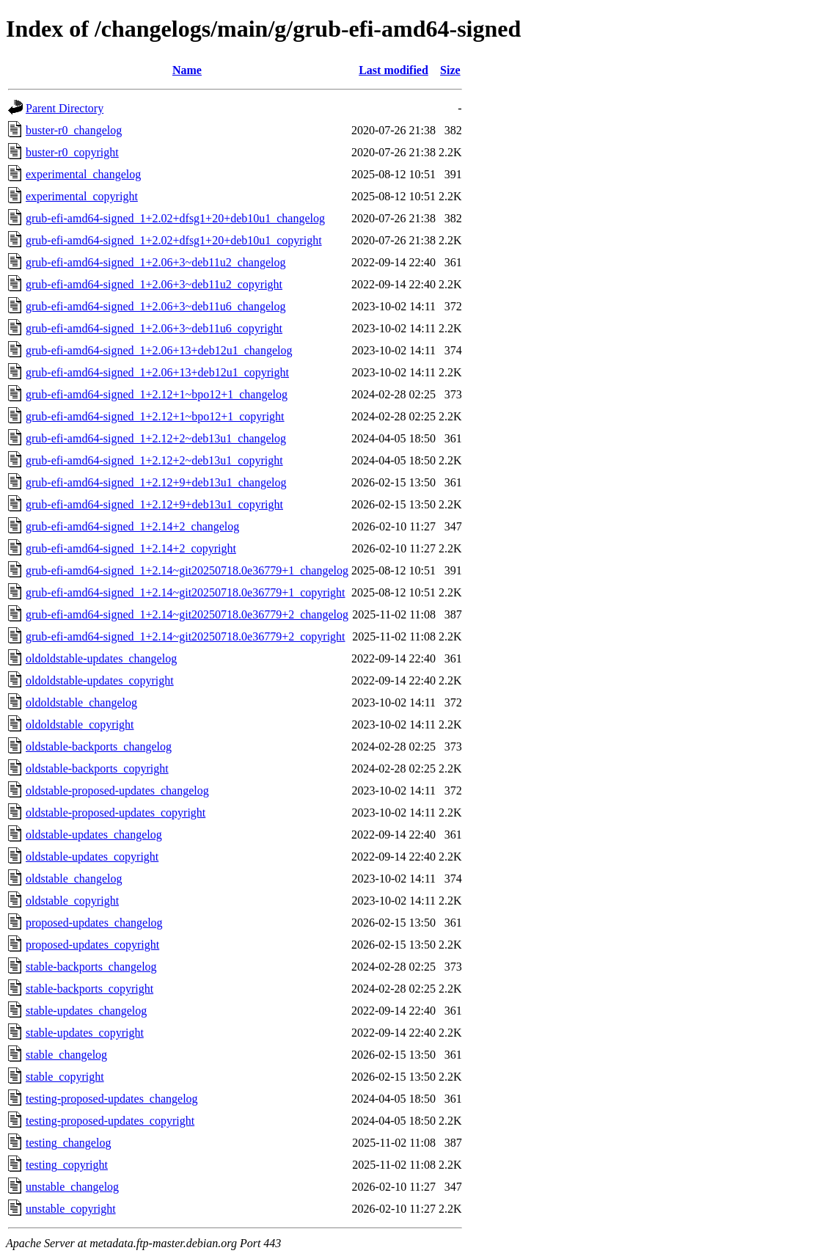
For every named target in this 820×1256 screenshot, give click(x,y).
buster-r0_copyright (72, 152)
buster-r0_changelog (74, 130)
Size (450, 70)
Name (187, 70)
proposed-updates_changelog (94, 922)
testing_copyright (67, 1164)
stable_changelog (66, 1054)
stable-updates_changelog (86, 1010)
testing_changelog (68, 1142)
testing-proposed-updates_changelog (112, 1098)
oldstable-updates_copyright (92, 856)
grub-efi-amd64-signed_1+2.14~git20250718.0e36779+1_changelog (187, 570)
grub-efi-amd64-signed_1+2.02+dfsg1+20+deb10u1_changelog (175, 218)
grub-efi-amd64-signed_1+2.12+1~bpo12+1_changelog (157, 394)
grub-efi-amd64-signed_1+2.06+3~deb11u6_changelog (155, 306)
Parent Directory (64, 108)
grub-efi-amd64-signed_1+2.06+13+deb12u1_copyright (157, 372)
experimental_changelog (83, 174)
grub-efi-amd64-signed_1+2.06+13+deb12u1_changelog (159, 350)
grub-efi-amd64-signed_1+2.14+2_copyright (131, 548)
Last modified (393, 70)
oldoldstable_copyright (80, 724)
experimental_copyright (82, 196)
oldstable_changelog (74, 878)
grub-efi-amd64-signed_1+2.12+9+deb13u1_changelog (156, 482)
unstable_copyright (71, 1208)
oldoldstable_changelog (81, 702)
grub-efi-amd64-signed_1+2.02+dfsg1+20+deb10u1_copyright (174, 240)
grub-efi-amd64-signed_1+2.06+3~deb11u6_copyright (154, 328)
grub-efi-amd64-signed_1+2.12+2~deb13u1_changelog (156, 438)
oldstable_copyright (72, 900)
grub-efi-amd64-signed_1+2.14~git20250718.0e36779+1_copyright (185, 592)
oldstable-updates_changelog (94, 834)
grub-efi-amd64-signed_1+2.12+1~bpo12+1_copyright (155, 416)
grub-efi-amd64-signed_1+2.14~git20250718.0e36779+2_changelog (187, 614)
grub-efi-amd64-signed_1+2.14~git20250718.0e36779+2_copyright (185, 636)
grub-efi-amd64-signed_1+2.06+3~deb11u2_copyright (154, 284)
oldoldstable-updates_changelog (101, 658)
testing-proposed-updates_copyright (110, 1120)
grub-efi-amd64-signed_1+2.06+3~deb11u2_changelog (155, 262)
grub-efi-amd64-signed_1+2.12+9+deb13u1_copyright (154, 504)
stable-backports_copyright (89, 988)
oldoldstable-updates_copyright (100, 680)
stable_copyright (65, 1076)
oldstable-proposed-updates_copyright (115, 812)
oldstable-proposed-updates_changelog (117, 790)
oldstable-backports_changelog (99, 746)
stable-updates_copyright (85, 1032)
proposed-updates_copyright (92, 944)
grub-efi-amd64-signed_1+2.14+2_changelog (132, 526)
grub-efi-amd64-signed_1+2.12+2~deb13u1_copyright (154, 460)
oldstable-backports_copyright (97, 768)
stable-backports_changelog (91, 966)
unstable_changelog (72, 1186)
